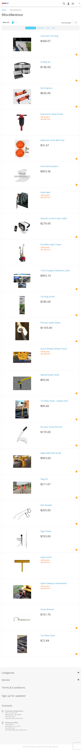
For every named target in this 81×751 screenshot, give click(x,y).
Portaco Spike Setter (50, 323)
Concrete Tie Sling (49, 36)
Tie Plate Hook (47, 635)
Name (53, 28)
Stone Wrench (47, 609)
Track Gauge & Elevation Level (55, 270)
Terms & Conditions (13, 687)
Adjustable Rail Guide (50, 453)
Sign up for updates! (14, 695)
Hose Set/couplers (49, 166)
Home (4, 10)
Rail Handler (46, 505)
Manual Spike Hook (49, 375)
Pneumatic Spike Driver (51, 114)
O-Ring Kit (45, 62)
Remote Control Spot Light (53, 218)
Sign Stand (45, 531)
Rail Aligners (46, 88)
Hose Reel (45, 192)
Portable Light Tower (50, 244)
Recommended (30, 28)
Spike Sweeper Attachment (53, 583)
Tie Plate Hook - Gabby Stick (54, 401)
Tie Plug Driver (47, 297)
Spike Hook (45, 557)
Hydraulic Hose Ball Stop (52, 140)
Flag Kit (44, 479)
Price (47, 28)
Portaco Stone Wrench (51, 427)
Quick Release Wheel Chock (53, 349)
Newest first (40, 28)
